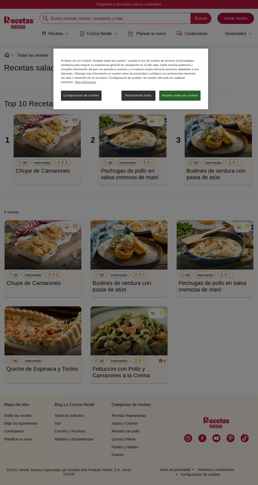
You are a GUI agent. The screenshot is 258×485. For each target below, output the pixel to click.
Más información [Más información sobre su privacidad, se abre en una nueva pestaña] (85, 82)
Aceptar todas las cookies (180, 95)
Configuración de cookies (81, 95)
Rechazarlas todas (138, 95)
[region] (130, 79)
